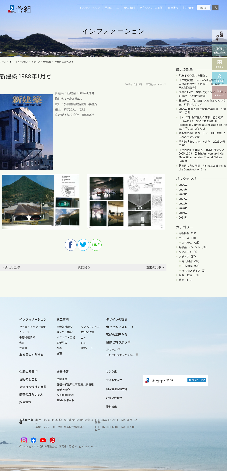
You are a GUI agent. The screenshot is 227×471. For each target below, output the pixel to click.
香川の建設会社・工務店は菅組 (57, 446)
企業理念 (62, 379)
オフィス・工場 (66, 337)
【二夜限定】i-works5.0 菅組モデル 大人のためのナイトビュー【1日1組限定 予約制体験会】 (203, 83)
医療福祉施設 (64, 327)
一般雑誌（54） (191, 266)
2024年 (183, 189)
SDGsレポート (65, 400)
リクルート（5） (189, 252)
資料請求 (111, 407)
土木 (83, 337)
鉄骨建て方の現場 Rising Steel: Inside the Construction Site (202, 167)
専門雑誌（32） (191, 261)
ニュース (24, 332)
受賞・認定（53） (189, 275)
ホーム (3, 61)
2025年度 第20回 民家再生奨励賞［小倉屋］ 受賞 (202, 111)
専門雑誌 (47, 61)
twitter (83, 245)
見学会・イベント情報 (32, 327)
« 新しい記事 (11, 267)
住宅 (59, 353)
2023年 (183, 194)
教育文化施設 (64, 332)
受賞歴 (23, 348)
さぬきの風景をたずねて (122, 355)
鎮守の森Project (31, 394)
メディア (36, 61)
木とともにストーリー (121, 327)
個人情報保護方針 (116, 389)
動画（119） (186, 280)
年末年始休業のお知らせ (193, 75)
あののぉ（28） (191, 242)
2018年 (183, 217)
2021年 (183, 203)
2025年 (183, 185)
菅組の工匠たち (116, 334)
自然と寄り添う (118, 342)
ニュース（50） (188, 238)
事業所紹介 (63, 389)
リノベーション (90, 327)
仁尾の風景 (28, 371)
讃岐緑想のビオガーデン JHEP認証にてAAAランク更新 (202, 135)
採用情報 (188, 7)
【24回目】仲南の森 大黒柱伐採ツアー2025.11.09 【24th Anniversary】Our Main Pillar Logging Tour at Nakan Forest (203, 155)
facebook (71, 245)
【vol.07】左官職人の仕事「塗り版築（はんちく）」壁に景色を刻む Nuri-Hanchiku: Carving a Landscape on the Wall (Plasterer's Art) (203, 122)
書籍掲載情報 (27, 337)
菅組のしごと (112, 7)
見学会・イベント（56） (193, 247)
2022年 (183, 199)
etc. (83, 342)
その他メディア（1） (194, 270)
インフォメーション (89, 7)
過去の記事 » (155, 267)
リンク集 (111, 371)
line (96, 245)
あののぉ (113, 349)
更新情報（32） (188, 233)
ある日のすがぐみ (31, 354)
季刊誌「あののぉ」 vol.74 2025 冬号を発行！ (202, 143)
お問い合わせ (114, 398)
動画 (22, 342)
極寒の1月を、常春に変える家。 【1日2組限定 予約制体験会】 (202, 94)
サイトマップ (114, 380)
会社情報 (173, 7)
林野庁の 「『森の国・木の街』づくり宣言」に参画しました (202, 102)
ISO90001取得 (65, 395)
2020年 (183, 208)
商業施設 (62, 342)
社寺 (59, 348)
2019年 (183, 213)
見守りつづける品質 (151, 7)
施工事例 (129, 7)
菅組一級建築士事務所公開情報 (75, 384)
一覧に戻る (82, 267)
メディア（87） (188, 256)
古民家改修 (87, 332)
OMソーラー (88, 348)
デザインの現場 (116, 319)
